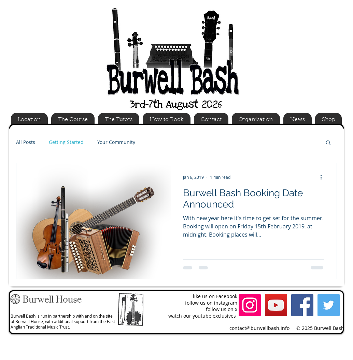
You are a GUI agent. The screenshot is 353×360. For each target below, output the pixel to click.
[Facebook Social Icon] (302, 305)
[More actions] (323, 177)
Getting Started (66, 142)
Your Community (116, 142)
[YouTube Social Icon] (276, 305)
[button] (328, 143)
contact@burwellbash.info (259, 328)
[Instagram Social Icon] (250, 305)
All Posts (25, 142)
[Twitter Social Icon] (328, 305)
